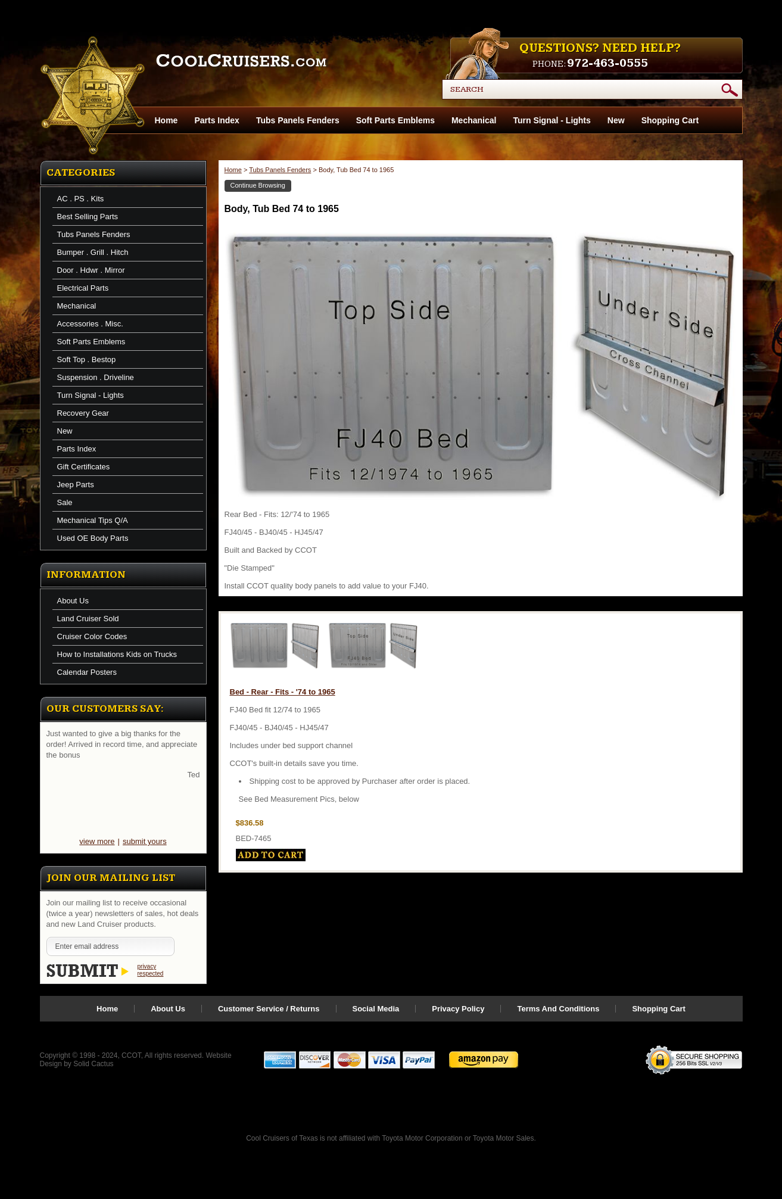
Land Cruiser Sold (88, 618)
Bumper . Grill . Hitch (93, 252)
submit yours (145, 841)
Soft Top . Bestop (86, 359)
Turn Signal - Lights (551, 120)
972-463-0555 (607, 63)
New (616, 120)
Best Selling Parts (88, 216)
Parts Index (216, 120)
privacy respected (151, 970)
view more (96, 841)
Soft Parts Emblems (395, 120)
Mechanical (473, 120)
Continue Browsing (257, 185)
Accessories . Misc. (90, 323)
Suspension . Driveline (95, 377)
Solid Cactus (93, 1064)
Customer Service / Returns (269, 1009)
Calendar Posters (87, 672)
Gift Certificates (83, 466)
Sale (65, 502)
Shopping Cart (670, 120)
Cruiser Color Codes (92, 636)
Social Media (376, 1009)
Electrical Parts (83, 288)
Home (233, 169)
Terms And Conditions (558, 1009)
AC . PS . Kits (80, 198)
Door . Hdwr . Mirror (91, 270)
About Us (73, 600)
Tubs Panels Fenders (297, 120)
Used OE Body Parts (93, 538)
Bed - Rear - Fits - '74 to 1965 (282, 691)
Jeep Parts (75, 484)
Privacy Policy (458, 1009)
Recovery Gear (83, 413)
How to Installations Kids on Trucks (117, 654)
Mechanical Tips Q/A (92, 520)
